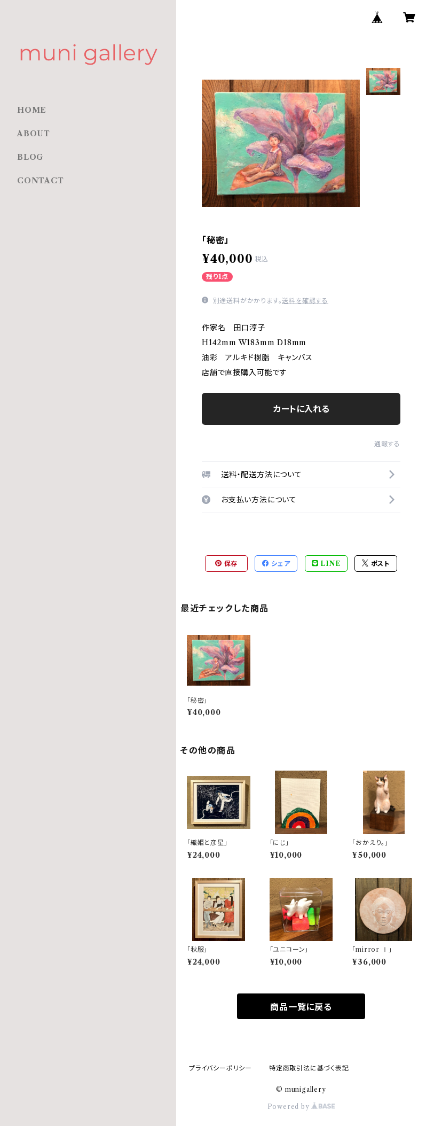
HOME (31, 110)
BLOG (30, 157)
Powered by (301, 1106)
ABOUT (33, 133)
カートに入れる (301, 408)
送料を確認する (305, 301)
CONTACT (40, 180)
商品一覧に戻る (301, 1006)
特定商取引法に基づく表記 (309, 1068)
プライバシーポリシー (220, 1068)
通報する (387, 444)
